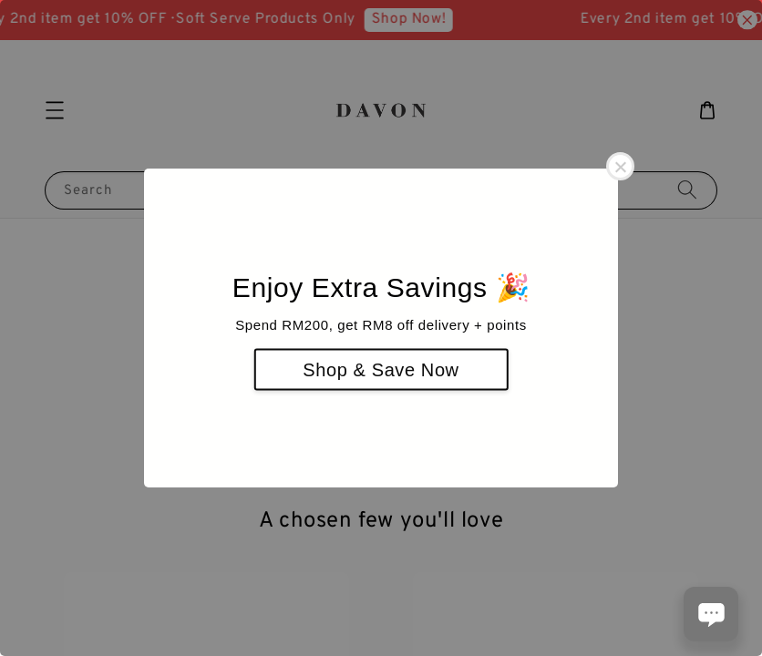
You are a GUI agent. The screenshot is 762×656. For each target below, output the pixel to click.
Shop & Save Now (380, 370)
